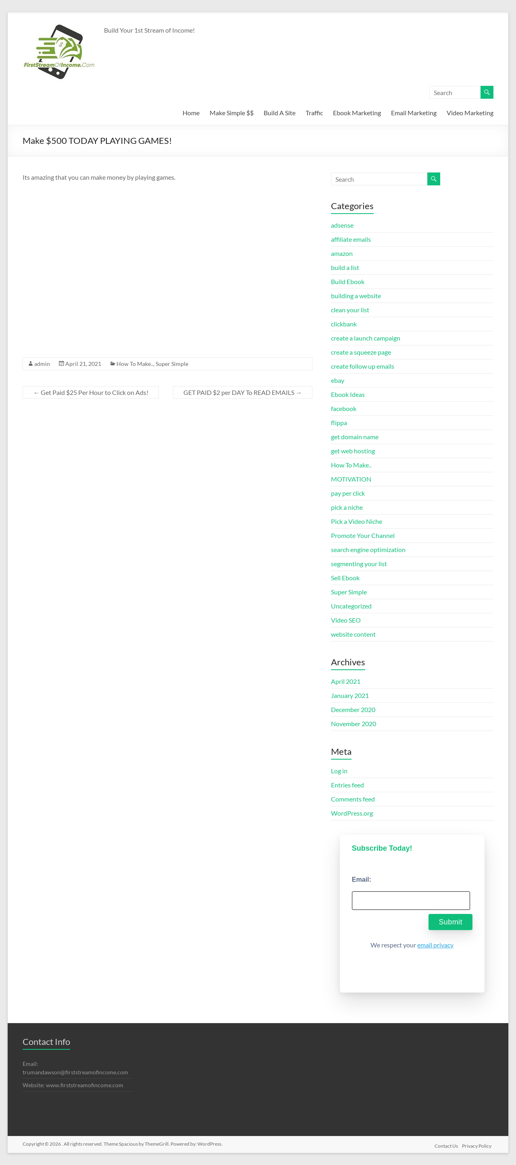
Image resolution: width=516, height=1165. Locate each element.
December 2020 (353, 709)
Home (191, 112)
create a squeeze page (361, 352)
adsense (342, 225)
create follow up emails (362, 366)
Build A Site (279, 112)
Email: (361, 879)
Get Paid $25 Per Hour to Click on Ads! (90, 392)
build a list (345, 267)
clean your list (350, 310)
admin (42, 363)
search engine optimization (368, 549)
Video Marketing (470, 112)
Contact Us (446, 1144)
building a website (356, 295)
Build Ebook (347, 281)
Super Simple (172, 363)
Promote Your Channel (363, 535)
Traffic (314, 112)
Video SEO (346, 620)
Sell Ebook (345, 577)
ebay (337, 380)
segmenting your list (359, 563)
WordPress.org (352, 813)
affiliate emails (351, 239)
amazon (342, 253)
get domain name (355, 436)
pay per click (348, 493)
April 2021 (345, 681)
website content (353, 634)
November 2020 (353, 723)
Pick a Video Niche (356, 521)
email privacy (435, 945)
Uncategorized (351, 606)
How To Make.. (135, 363)
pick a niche (347, 507)
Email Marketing (414, 112)
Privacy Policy (478, 1144)
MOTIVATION (351, 479)
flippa (339, 422)
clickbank (344, 324)
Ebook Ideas (348, 394)
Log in (339, 771)
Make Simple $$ (232, 112)
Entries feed (347, 785)
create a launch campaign (365, 338)
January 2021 (350, 695)
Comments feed (353, 799)
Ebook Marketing (357, 112)
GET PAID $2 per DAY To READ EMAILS (242, 392)
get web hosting (353, 451)
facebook (343, 408)
